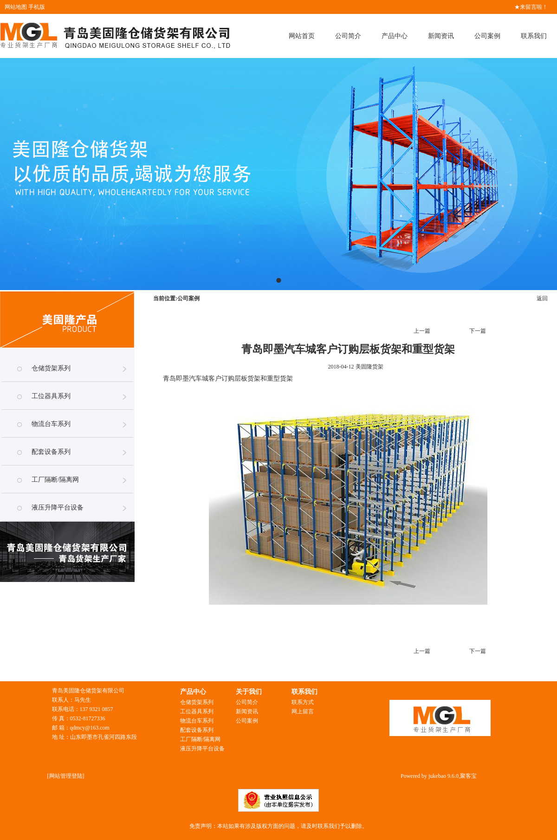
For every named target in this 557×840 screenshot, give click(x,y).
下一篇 (477, 331)
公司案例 (487, 35)
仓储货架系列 (51, 368)
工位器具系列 (51, 396)
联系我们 (534, 35)
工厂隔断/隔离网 (55, 479)
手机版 (36, 7)
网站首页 (302, 35)
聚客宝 (468, 776)
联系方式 (302, 702)
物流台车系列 (51, 423)
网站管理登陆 (66, 776)
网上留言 (302, 711)
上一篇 (422, 331)
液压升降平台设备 (58, 507)
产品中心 (395, 35)
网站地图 (16, 7)
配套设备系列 (51, 451)
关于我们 (249, 691)
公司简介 (348, 35)
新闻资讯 (441, 35)
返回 (542, 298)
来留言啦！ (534, 7)
